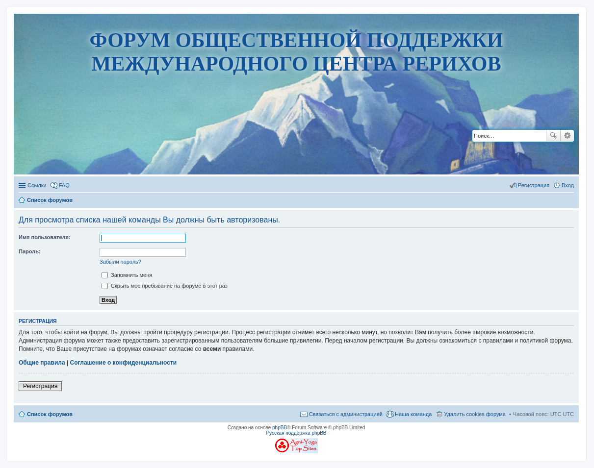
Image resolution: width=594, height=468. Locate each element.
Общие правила (42, 362)
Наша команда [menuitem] (413, 414)
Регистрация (40, 386)
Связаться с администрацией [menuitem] (346, 414)
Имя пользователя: (45, 237)
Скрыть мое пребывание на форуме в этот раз (165, 286)
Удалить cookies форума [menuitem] (475, 414)
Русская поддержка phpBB (296, 433)
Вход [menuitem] (568, 185)
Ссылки (37, 185)
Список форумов (50, 414)
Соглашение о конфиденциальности (123, 362)
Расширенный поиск (567, 136)
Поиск (553, 136)
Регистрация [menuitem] (533, 185)
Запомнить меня (127, 275)
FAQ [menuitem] (64, 185)
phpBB (279, 427)
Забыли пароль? (120, 262)
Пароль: (30, 251)
